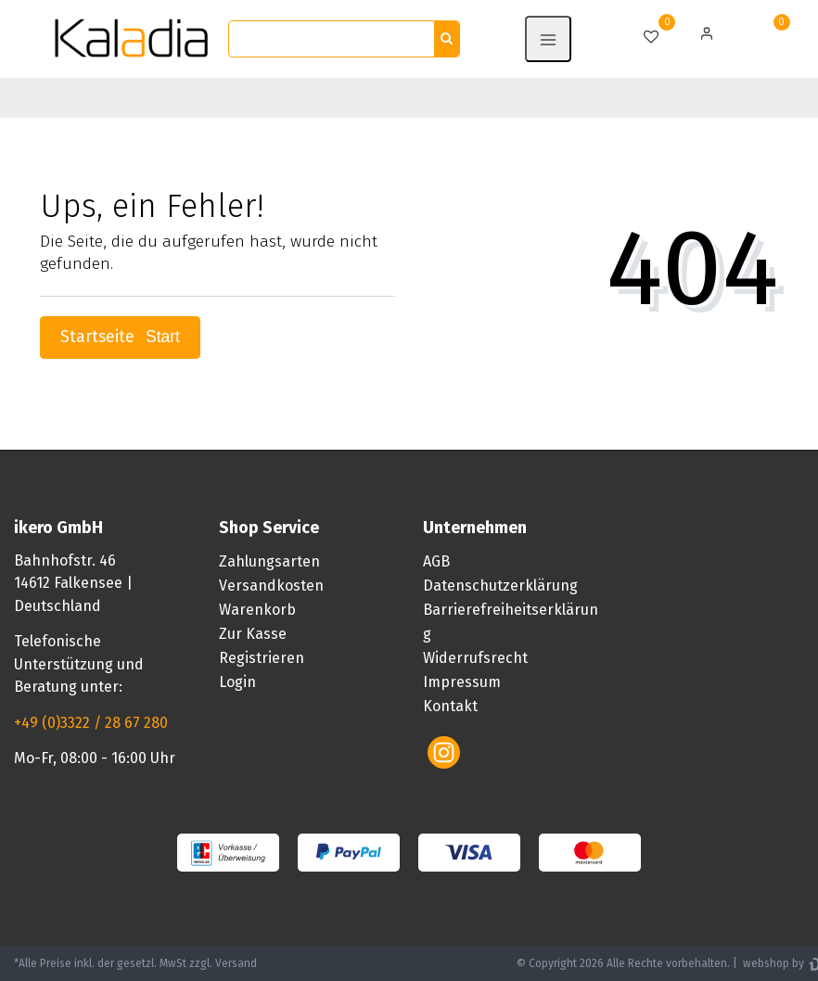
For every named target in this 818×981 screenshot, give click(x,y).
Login (237, 682)
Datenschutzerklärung (500, 585)
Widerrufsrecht (475, 658)
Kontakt (450, 706)
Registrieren (261, 658)
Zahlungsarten (269, 561)
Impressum (462, 682)
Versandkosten (271, 585)
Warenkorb (257, 609)
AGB (436, 561)
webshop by (772, 963)
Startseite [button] (120, 337)
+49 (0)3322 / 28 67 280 (91, 723)
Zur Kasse (253, 634)
